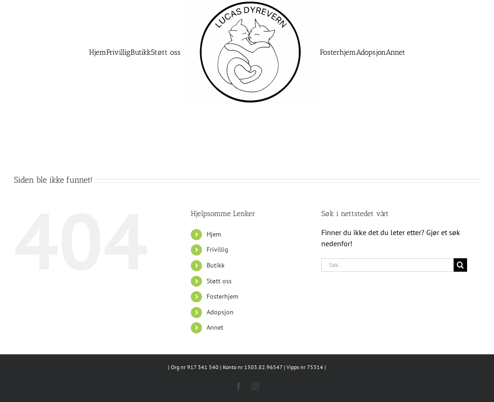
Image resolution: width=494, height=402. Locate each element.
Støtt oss (219, 281)
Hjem (214, 234)
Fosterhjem (222, 296)
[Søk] (460, 265)
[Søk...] (387, 265)
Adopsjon (220, 312)
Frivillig (217, 249)
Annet (215, 327)
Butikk (216, 265)
